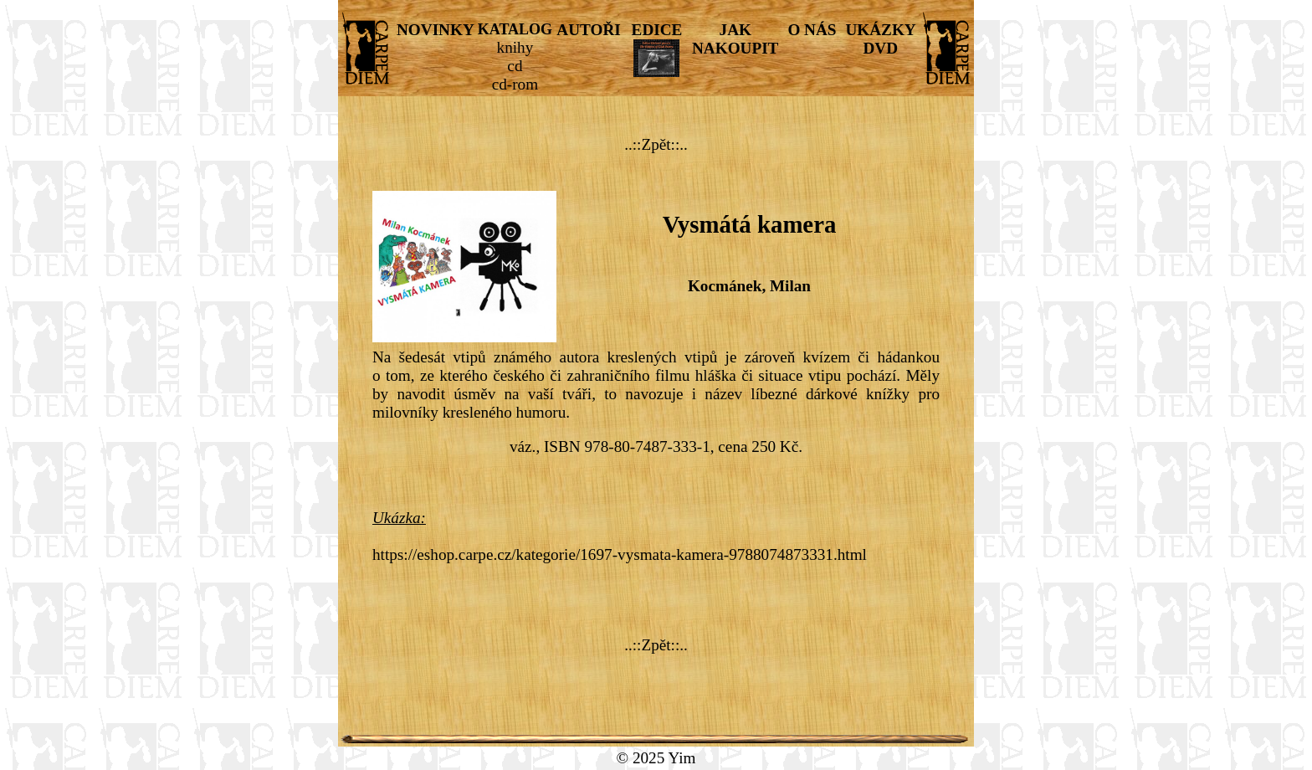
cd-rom (515, 84)
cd (514, 65)
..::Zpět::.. (656, 144)
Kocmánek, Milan (749, 286)
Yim (681, 758)
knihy (515, 47)
